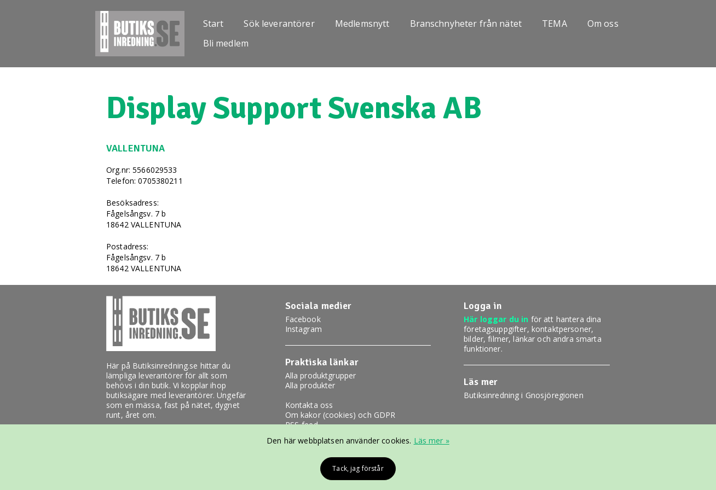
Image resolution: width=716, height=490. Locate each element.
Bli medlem (226, 43)
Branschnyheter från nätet (466, 24)
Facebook (303, 319)
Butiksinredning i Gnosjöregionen (523, 395)
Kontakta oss (309, 405)
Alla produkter (310, 385)
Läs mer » (431, 440)
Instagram (303, 329)
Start (213, 24)
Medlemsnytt (362, 24)
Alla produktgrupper (320, 375)
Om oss (603, 24)
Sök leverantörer (279, 24)
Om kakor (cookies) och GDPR (340, 415)
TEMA (554, 24)
